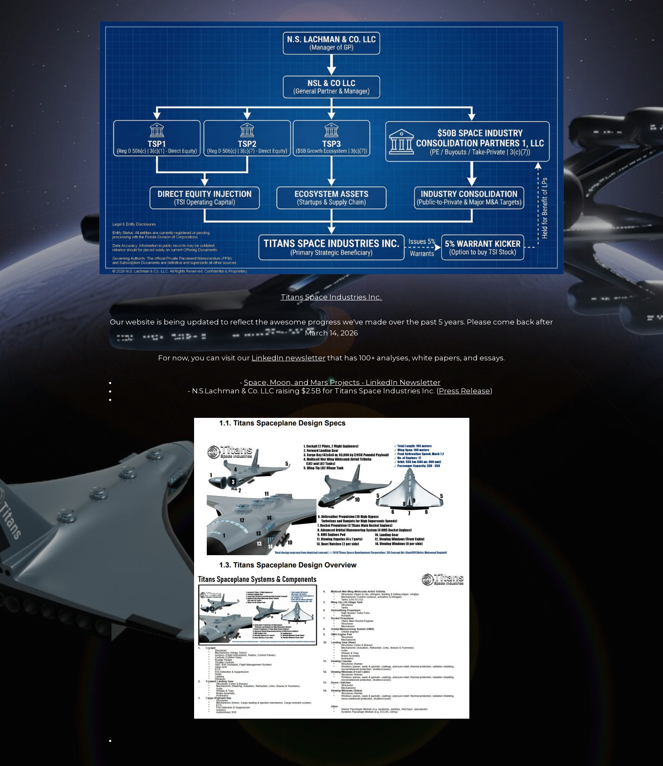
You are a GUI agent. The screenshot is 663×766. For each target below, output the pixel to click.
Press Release (464, 391)
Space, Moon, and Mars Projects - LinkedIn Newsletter (342, 382)
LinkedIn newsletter (289, 358)
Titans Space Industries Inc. (332, 297)
